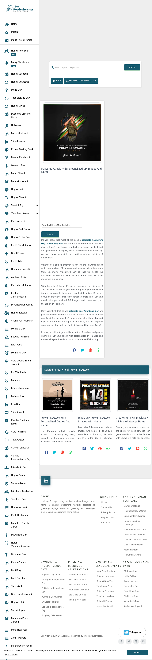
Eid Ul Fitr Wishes (77, 579)
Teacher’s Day (131, 581)
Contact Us (106, 507)
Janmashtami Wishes (134, 516)
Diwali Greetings (132, 506)
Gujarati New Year (105, 576)
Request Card (107, 517)
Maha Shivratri (131, 549)
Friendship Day (131, 586)
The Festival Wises (93, 636)
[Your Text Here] (62, 225)
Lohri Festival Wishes (134, 534)
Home (57, 81)
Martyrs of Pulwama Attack (81, 81)
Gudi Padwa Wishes (134, 544)
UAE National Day (50, 601)
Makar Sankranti (104, 606)
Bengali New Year (105, 581)
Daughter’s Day (131, 591)
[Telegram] (132, 632)
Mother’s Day (130, 571)
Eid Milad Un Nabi (78, 594)
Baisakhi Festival (104, 601)
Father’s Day (130, 576)
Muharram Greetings (79, 589)
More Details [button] (11, 654)
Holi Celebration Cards (135, 511)
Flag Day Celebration (52, 615)
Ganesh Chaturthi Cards (136, 539)
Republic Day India (51, 574)
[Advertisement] (95, 29)
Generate (50, 234)
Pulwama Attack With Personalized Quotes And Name (55, 421)
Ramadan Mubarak (78, 574)
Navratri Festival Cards (135, 529)
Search (132, 67)
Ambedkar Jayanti (133, 606)
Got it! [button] (137, 652)
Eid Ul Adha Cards (78, 584)
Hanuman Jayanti (132, 554)
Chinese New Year (105, 591)
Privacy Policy (108, 512)
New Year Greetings (106, 571)
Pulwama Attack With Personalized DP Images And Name (71, 170)
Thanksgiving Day (105, 596)
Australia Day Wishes (52, 596)
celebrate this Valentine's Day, (84, 311)
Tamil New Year (104, 586)
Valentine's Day (131, 601)
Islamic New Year (77, 599)
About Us (105, 522)
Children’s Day (131, 596)
